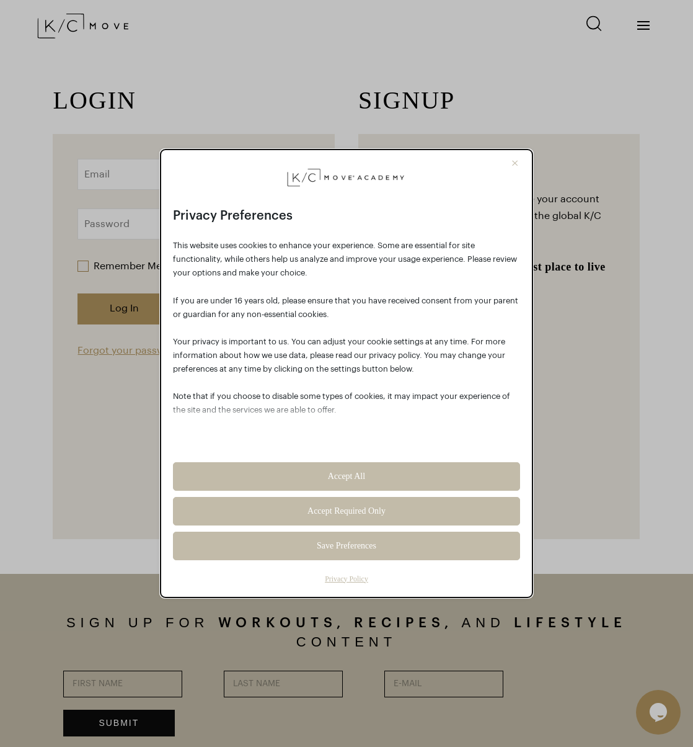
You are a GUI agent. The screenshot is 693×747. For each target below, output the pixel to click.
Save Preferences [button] (346, 545)
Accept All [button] (346, 476)
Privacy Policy (346, 579)
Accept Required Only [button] (346, 511)
